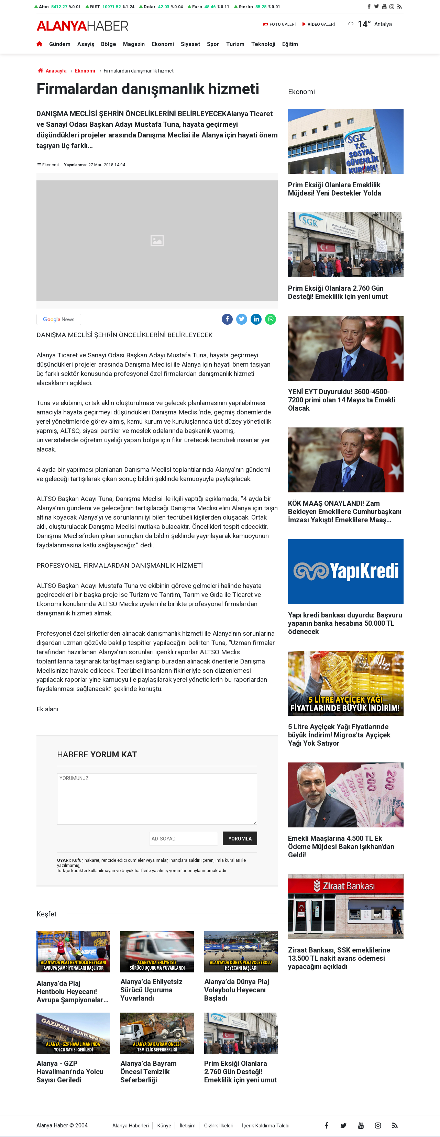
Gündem (59, 44)
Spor (213, 44)
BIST (95, 7)
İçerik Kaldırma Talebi (265, 1126)
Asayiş (85, 44)
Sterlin (246, 7)
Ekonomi (163, 44)
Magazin (134, 44)
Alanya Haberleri (130, 1126)
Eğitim (290, 44)
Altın (44, 7)
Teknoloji (264, 44)
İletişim (188, 1126)
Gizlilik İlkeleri (218, 1126)
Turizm (236, 44)
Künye (164, 1126)
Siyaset (190, 44)
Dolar (150, 7)
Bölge (108, 44)
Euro (197, 7)
